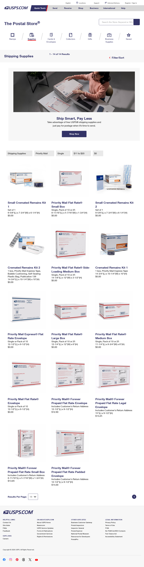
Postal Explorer (76, 531)
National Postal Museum (80, 534)
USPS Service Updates (45, 528)
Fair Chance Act (111, 534)
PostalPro (74, 539)
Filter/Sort (117, 57)
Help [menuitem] (123, 8)
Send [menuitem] (55, 8)
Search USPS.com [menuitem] (132, 8)
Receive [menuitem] (68, 8)
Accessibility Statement (113, 536)
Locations (82, 3)
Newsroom (41, 525)
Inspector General (77, 528)
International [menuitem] (109, 8)
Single (61, 153)
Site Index (6, 525)
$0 (95, 153)
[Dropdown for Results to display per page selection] (33, 497)
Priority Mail (42, 153)
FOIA (107, 528)
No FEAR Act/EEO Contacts (115, 531)
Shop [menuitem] (80, 8)
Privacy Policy (110, 522)
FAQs (5, 528)
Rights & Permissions (45, 536)
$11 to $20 (79, 153)
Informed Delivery (114, 3)
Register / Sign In (131, 3)
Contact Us (7, 522)
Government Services (44, 534)
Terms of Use (110, 525)
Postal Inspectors (77, 525)
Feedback (6, 531)
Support (96, 3)
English (65, 3)
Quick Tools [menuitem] (40, 8)
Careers (5, 539)
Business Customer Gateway (81, 522)
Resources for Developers (80, 536)
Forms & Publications (45, 531)
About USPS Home (44, 522)
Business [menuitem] (94, 8)
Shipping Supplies (17, 153)
